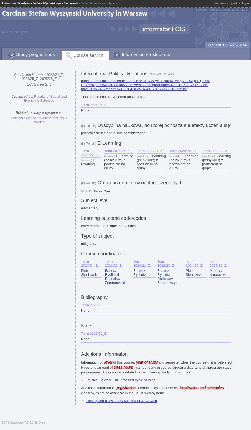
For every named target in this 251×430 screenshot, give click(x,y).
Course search (88, 55)
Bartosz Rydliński (112, 273)
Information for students (146, 54)
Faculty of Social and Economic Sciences (45, 98)
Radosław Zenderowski (115, 281)
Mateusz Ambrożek (217, 273)
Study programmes (35, 54)
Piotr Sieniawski (89, 273)
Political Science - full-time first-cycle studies (39, 120)
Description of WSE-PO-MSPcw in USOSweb (121, 401)
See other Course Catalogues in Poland (222, 9)
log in (245, 3)
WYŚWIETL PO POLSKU (227, 45)
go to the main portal (14, 32)
